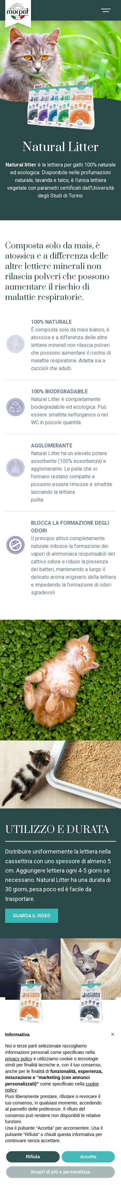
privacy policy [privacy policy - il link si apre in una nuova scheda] (18, 1058)
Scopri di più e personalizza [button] (60, 1171)
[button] (112, 1034)
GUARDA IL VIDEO (31, 915)
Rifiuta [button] (33, 1156)
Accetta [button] (88, 1156)
